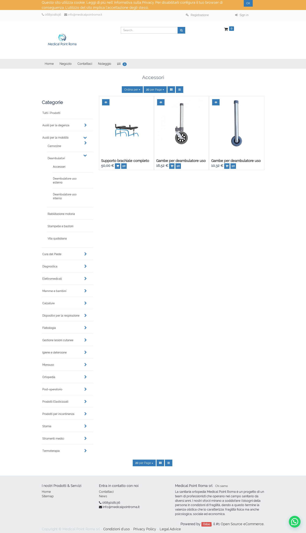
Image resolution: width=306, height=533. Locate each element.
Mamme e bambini (54, 291)
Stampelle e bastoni (60, 226)
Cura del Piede (51, 254)
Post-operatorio (52, 389)
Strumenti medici (53, 438)
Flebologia (49, 327)
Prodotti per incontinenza (58, 414)
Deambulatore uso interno (64, 196)
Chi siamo (221, 486)
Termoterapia (51, 450)
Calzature (48, 303)
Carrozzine (54, 146)
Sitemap (48, 496)
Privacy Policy (144, 529)
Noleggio (104, 64)
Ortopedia (48, 377)
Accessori (59, 166)
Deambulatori (56, 158)
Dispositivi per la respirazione (60, 315)
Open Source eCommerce (242, 524)
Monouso (48, 364)
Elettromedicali (52, 278)
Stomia (46, 426)
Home (46, 492)
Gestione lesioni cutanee (57, 340)
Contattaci (106, 492)
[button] (105, 102)
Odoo (206, 524)
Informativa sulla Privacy (134, 2)
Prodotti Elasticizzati (55, 401)
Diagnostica (49, 266)
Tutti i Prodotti (51, 113)
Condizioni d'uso (116, 529)
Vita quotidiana (57, 238)
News (103, 496)
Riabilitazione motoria (61, 213)
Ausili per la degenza (55, 125)
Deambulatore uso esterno (64, 180)
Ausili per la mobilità (55, 137)
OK (248, 3)
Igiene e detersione (54, 352)
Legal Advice (170, 529)
